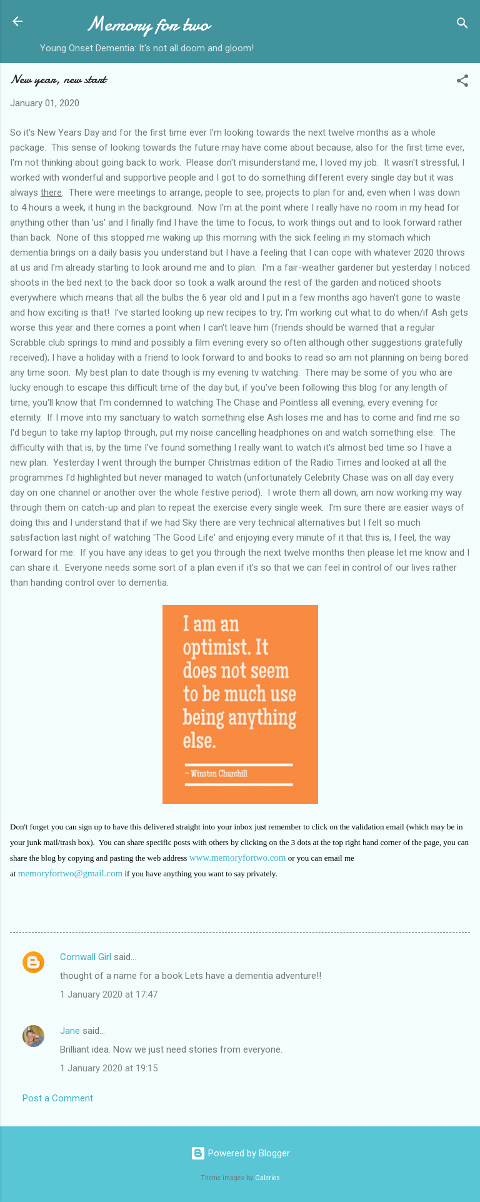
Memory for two (147, 24)
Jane (70, 1030)
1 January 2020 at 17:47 (109, 994)
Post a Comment (57, 1098)
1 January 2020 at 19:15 (109, 1068)
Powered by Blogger (240, 1153)
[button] (462, 83)
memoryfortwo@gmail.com (70, 873)
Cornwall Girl (85, 957)
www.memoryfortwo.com (237, 858)
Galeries (267, 1178)
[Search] (462, 25)
